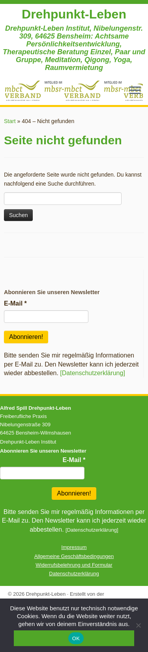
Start (10, 121)
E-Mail (15, 303)
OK (76, 638)
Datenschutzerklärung (74, 573)
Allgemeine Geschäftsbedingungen (74, 556)
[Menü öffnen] (135, 91)
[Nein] (138, 625)
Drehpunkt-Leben (74, 14)
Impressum (73, 547)
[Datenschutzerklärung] (92, 373)
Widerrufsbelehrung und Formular (74, 565)
